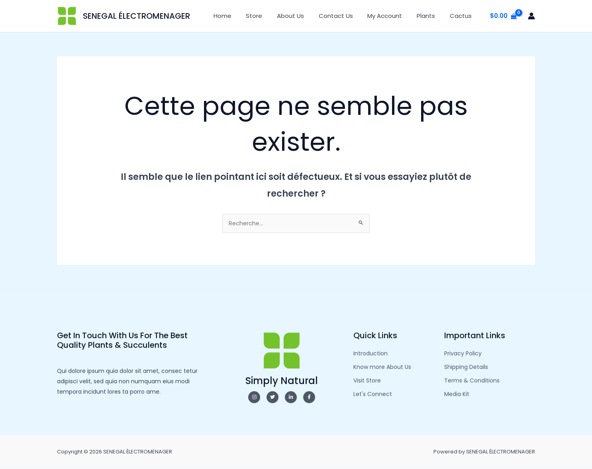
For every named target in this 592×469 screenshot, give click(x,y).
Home (240, 16)
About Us (302, 16)
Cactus (462, 16)
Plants (430, 16)
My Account (391, 16)
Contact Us (345, 16)
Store (269, 16)
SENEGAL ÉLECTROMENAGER (136, 16)
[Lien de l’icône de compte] (531, 16)
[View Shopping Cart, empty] (503, 16)
